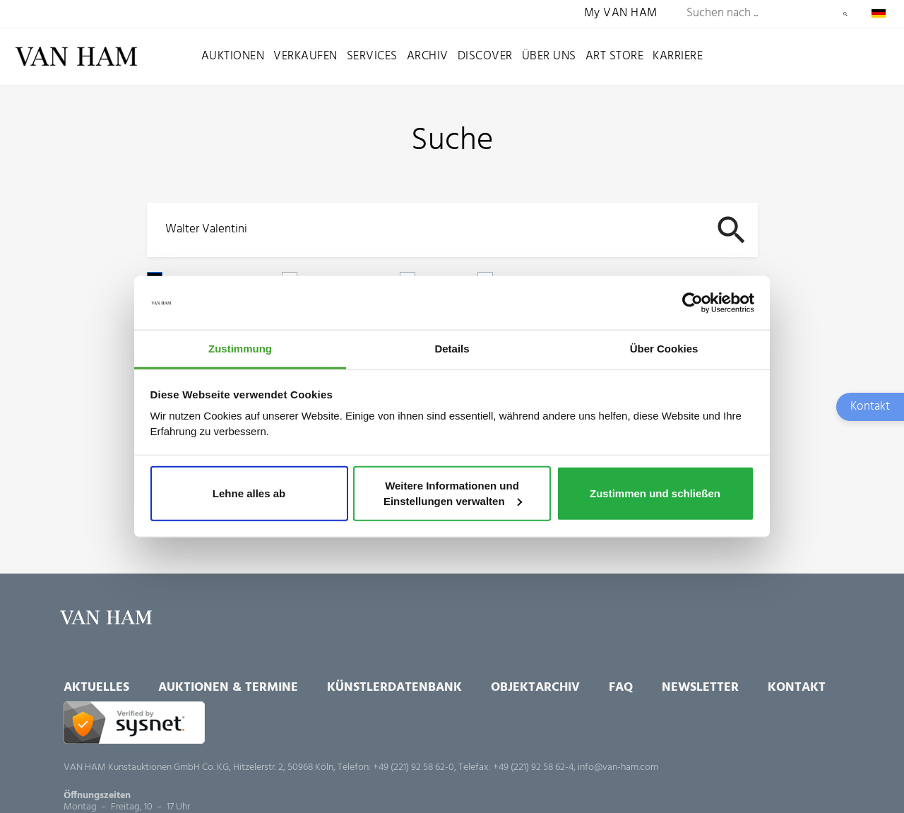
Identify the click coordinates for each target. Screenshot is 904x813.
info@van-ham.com (618, 767)
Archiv (427, 56)
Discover (485, 56)
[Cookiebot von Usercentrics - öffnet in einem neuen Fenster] (692, 303)
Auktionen (233, 56)
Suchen (845, 14)
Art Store (614, 56)
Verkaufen (305, 56)
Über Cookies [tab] (664, 349)
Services (372, 56)
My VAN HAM (621, 14)
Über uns (549, 56)
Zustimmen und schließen (655, 493)
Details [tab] (451, 349)
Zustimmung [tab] (240, 349)
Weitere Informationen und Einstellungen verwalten (452, 493)
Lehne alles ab (249, 493)
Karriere (678, 56)
